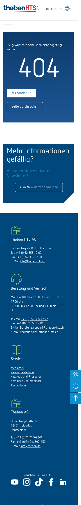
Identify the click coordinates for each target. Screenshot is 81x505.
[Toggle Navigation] (8, 22)
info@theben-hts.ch (32, 261)
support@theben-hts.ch (48, 327)
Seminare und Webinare (26, 381)
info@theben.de (30, 446)
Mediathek (17, 368)
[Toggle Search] (37, 9)
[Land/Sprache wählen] (67, 9)
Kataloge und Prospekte (26, 376)
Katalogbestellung (22, 372)
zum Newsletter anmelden (39, 187)
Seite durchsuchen (24, 106)
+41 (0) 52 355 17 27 (34, 319)
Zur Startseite (21, 93)
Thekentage (18, 385)
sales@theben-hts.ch (44, 332)
